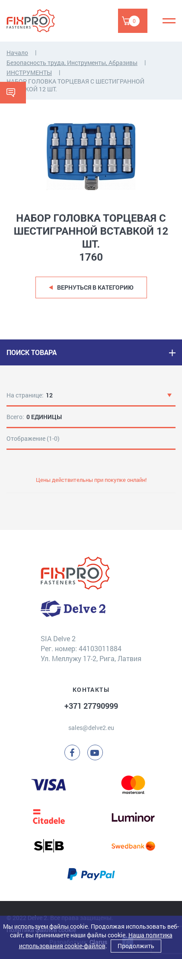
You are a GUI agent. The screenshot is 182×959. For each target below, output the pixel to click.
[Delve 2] (36, 21)
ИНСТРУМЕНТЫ (29, 72)
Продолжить (136, 946)
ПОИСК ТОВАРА (31, 352)
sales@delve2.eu (91, 727)
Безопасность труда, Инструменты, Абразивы (71, 62)
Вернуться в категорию (95, 287)
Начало (17, 52)
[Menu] (169, 20)
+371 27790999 (91, 706)
